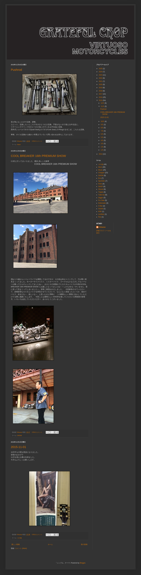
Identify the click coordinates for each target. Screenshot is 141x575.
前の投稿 (84, 544)
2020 (101, 84)
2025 (101, 69)
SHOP (100, 186)
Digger (100, 198)
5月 (102, 137)
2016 (101, 97)
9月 (102, 125)
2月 (102, 147)
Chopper (101, 173)
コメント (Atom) (21, 548)
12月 (103, 103)
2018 (101, 91)
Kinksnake (102, 203)
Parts (100, 184)
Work (19, 144)
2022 (101, 78)
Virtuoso (102, 227)
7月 (102, 131)
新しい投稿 (16, 544)
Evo (99, 178)
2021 (101, 81)
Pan (99, 217)
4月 (102, 140)
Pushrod (16, 69)
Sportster (101, 181)
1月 (102, 150)
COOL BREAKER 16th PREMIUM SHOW (38, 156)
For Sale (101, 200)
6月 (102, 134)
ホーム (50, 544)
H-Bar (100, 206)
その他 (19, 538)
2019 (101, 88)
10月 (103, 121)
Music (100, 170)
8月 (102, 128)
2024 (101, 72)
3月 (102, 144)
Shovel (100, 189)
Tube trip (101, 195)
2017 (101, 94)
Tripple (100, 192)
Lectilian (101, 214)
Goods (100, 209)
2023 (101, 75)
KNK (100, 211)
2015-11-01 (18, 447)
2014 (101, 154)
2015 (101, 100)
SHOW (19, 435)
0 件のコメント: (37, 141)
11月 (103, 106)
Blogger (82, 563)
